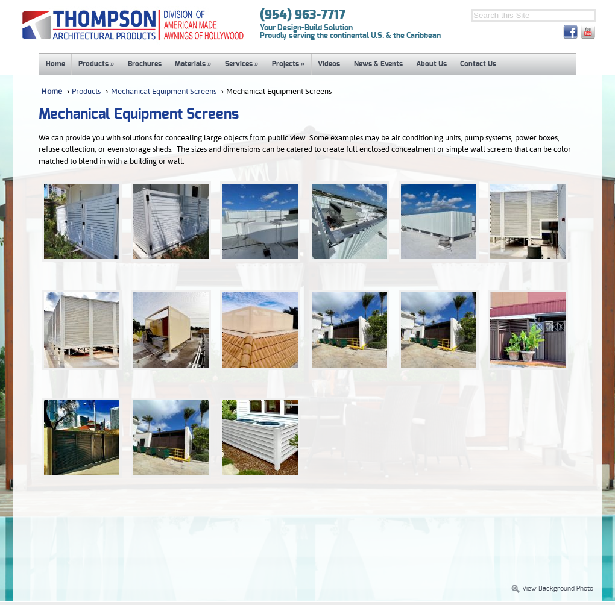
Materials (193, 63)
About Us (431, 63)
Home (55, 63)
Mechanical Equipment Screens (163, 92)
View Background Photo (552, 589)
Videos (329, 63)
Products (96, 63)
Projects (288, 63)
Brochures (145, 63)
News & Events (378, 63)
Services (242, 63)
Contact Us (478, 63)
